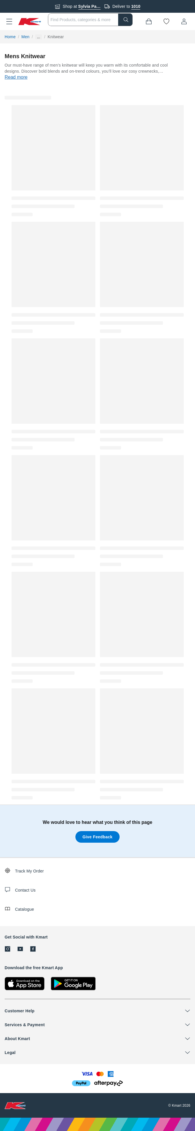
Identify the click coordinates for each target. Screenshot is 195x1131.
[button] (9, 21)
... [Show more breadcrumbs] (38, 37)
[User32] (184, 21)
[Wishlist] (166, 21)
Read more (16, 77)
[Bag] (149, 21)
